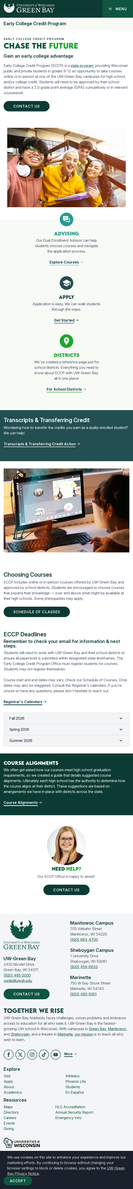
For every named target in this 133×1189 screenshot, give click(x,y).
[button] (66, 262)
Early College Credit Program (35, 23)
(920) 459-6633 (84, 967)
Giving (9, 1128)
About (9, 1087)
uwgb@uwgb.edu (18, 980)
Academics (13, 1092)
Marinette (65, 1034)
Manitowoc (117, 1029)
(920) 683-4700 (84, 939)
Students (72, 1087)
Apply (8, 1081)
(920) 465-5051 (83, 994)
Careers (10, 1117)
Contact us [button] (67, 890)
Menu (117, 9)
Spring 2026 (66, 729)
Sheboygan (20, 1034)
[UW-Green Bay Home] (27, 9)
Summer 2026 (66, 740)
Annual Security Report (74, 1112)
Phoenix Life (75, 1081)
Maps (8, 1107)
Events (9, 1123)
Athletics (72, 1076)
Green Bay (97, 1029)
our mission (84, 1034)
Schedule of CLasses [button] (37, 612)
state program (82, 65)
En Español (74, 1092)
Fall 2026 (66, 718)
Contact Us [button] (27, 106)
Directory (11, 1112)
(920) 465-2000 (17, 975)
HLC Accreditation (70, 1107)
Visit (7, 1076)
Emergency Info (68, 1117)
